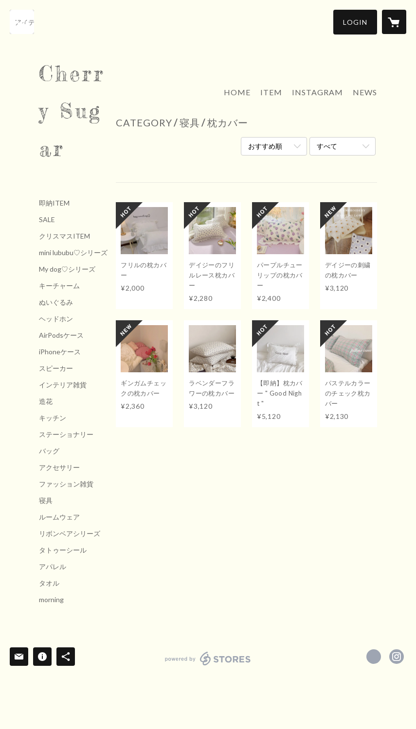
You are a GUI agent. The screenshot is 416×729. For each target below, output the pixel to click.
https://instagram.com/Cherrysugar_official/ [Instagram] (396, 656)
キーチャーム (59, 285)
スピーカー (56, 368)
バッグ (49, 451)
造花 (46, 401)
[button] (355, 22)
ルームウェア (59, 517)
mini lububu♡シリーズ (73, 252)
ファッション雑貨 (66, 484)
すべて (327, 146)
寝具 (46, 500)
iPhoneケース (60, 351)
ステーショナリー (66, 434)
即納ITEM (54, 203)
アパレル (52, 566)
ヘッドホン (56, 318)
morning (51, 599)
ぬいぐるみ (56, 302)
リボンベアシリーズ (69, 533)
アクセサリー (59, 467)
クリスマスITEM (64, 236)
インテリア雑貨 (63, 385)
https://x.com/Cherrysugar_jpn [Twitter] (373, 656)
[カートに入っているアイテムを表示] (394, 22)
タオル (49, 583)
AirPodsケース (61, 335)
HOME (237, 92)
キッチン (52, 418)
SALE (47, 219)
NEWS (365, 92)
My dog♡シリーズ (67, 269)
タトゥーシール (63, 550)
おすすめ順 (265, 146)
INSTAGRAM (317, 92)
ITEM (271, 92)
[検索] (22, 22)
